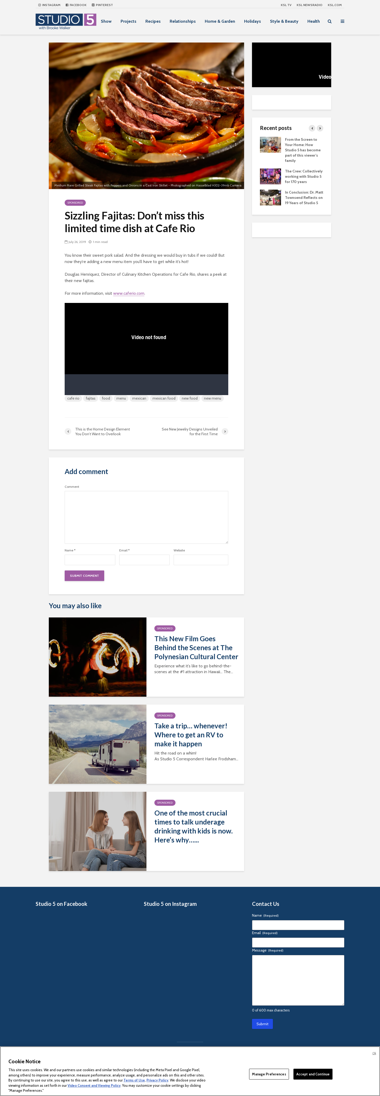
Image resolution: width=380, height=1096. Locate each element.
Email (124, 550)
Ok (374, 1053)
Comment (72, 486)
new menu (212, 398)
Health (313, 21)
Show (106, 21)
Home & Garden (220, 21)
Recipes (153, 21)
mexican (139, 398)
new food (190, 398)
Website (179, 550)
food (106, 398)
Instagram (49, 5)
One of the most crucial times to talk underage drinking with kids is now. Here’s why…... (193, 826)
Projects (128, 21)
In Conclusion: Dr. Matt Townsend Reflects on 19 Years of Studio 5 (304, 197)
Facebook (76, 5)
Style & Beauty (284, 21)
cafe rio (73, 398)
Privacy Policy (157, 1080)
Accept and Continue (313, 1074)
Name (70, 550)
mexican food (164, 398)
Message (267, 950)
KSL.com (335, 5)
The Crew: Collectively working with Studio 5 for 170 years (304, 176)
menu (121, 398)
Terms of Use (134, 1080)
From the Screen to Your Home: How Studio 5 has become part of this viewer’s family (303, 150)
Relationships (183, 21)
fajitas (91, 398)
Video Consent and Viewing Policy (94, 1085)
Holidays (252, 21)
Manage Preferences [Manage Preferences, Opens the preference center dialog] (269, 1074)
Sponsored (75, 202)
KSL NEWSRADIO (309, 5)
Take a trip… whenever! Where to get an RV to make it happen (190, 735)
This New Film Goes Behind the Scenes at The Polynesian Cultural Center (196, 647)
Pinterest (102, 5)
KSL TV (286, 5)
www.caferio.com (128, 293)
